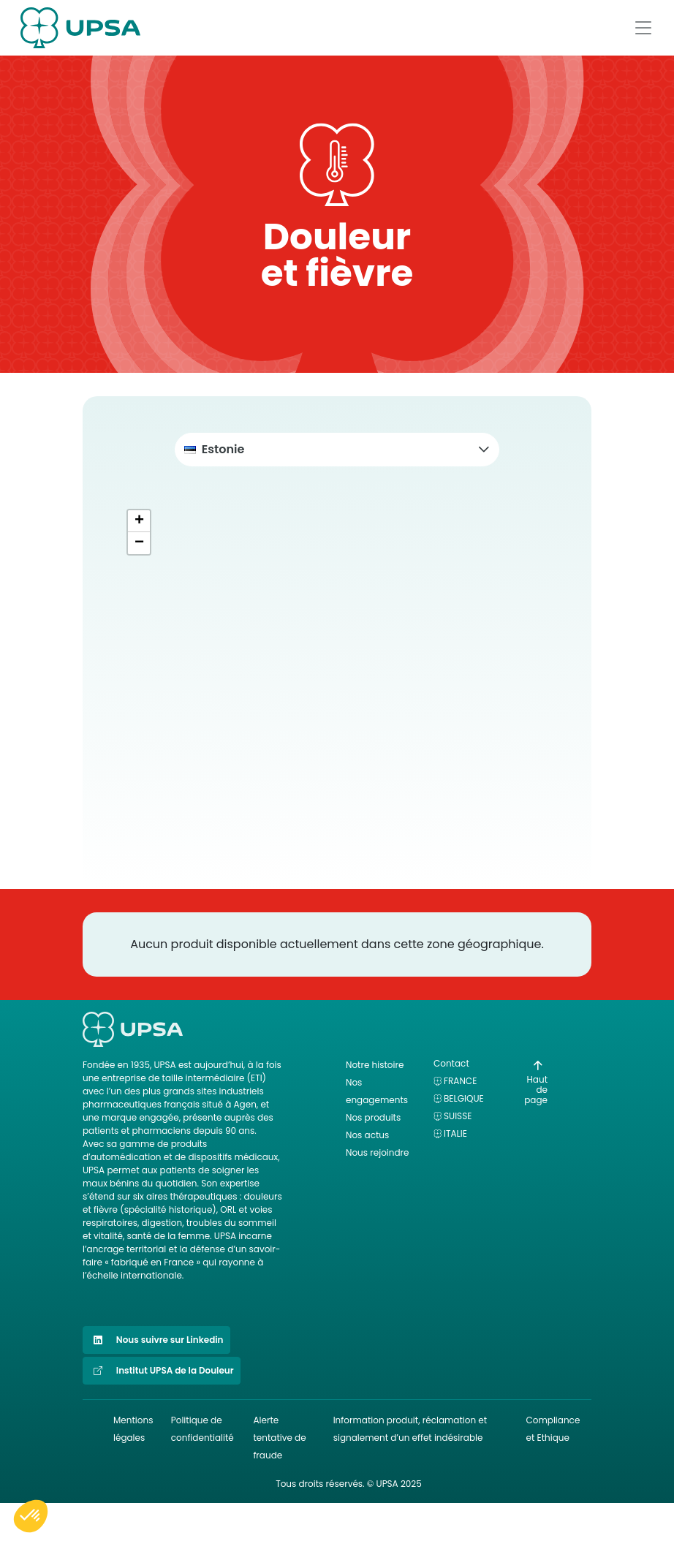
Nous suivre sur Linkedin (156, 1340)
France (460, 1081)
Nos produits (373, 1117)
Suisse (458, 1116)
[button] (337, 449)
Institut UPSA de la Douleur (161, 1370)
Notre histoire (375, 1065)
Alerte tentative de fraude (279, 1437)
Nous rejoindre (377, 1152)
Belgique (464, 1098)
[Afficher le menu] (643, 28)
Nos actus (367, 1135)
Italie (455, 1133)
